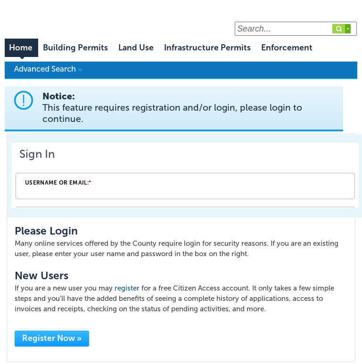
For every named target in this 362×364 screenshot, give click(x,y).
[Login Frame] (185, 176)
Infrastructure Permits (207, 48)
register (127, 288)
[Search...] (296, 29)
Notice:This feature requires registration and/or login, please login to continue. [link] (172, 107)
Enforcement (287, 48)
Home (21, 48)
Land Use (136, 48)
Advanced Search (48, 68)
